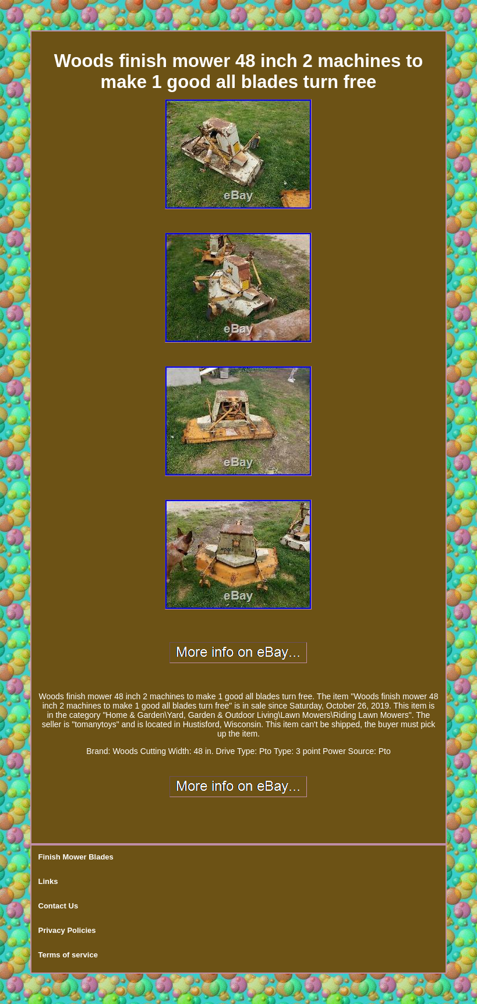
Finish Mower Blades (76, 856)
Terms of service (68, 954)
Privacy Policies (67, 930)
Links (48, 881)
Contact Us (58, 905)
